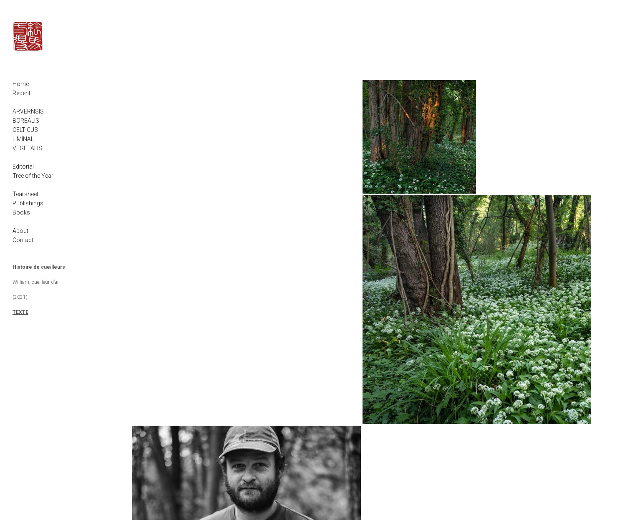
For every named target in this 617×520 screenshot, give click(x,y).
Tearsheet (25, 194)
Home (21, 84)
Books (21, 212)
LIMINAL (23, 139)
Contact (23, 240)
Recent (21, 93)
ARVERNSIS (28, 111)
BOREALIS (26, 120)
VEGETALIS (27, 148)
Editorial (23, 166)
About (20, 230)
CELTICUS (25, 129)
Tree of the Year (33, 175)
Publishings (28, 203)
